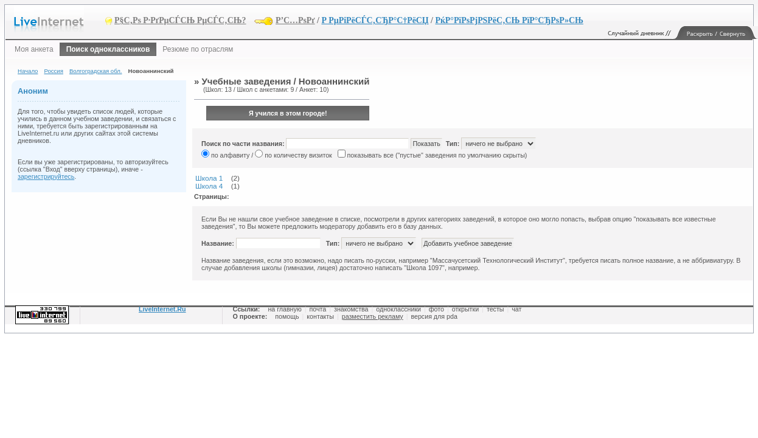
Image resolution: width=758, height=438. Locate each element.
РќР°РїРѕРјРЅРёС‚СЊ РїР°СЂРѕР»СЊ (509, 20)
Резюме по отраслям (197, 49)
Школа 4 (209, 186)
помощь (287, 316)
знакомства (351, 309)
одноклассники (398, 309)
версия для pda (434, 316)
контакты (320, 316)
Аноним (33, 91)
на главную (284, 309)
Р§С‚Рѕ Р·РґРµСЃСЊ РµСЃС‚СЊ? (180, 20)
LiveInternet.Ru (162, 309)
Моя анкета (34, 49)
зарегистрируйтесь (46, 176)
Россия (53, 71)
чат (516, 309)
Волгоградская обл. (95, 71)
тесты (495, 309)
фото (436, 309)
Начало (28, 71)
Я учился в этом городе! (288, 113)
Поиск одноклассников (108, 49)
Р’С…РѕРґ (295, 20)
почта (318, 309)
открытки (465, 309)
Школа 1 (209, 178)
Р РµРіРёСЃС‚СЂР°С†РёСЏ (374, 20)
